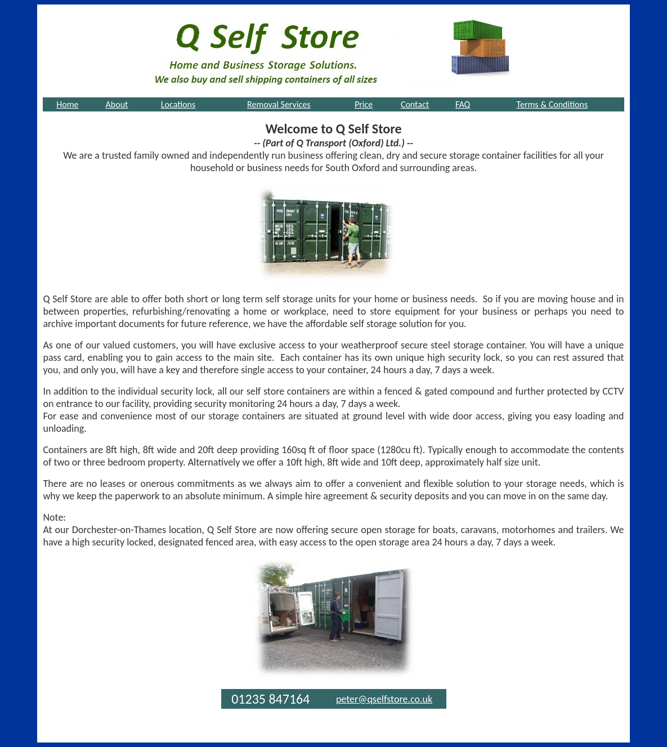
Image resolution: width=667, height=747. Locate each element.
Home (67, 104)
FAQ (462, 104)
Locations (178, 104)
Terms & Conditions (552, 104)
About (117, 104)
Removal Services (278, 104)
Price (364, 104)
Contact (415, 104)
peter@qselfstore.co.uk (384, 699)
